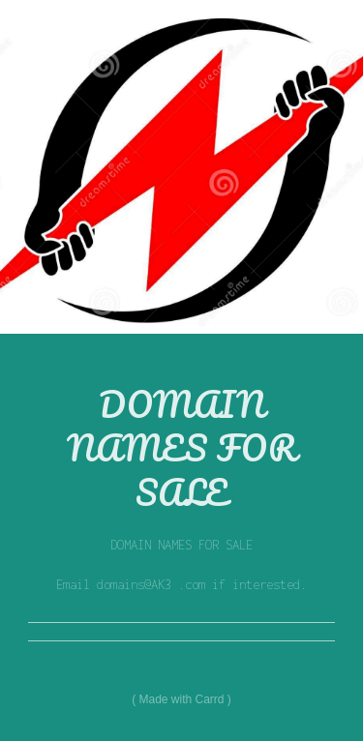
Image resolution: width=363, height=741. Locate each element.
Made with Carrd (181, 699)
